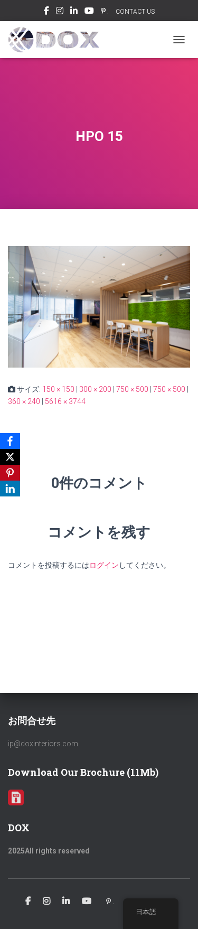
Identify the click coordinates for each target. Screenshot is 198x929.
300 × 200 (95, 389)
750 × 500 (132, 389)
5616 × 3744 (65, 401)
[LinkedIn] (10, 488)
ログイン (104, 565)
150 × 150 (58, 389)
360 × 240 (24, 401)
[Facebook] (10, 441)
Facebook (46, 12)
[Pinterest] (10, 473)
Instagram (59, 12)
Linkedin (74, 12)
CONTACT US (135, 11)
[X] (10, 457)
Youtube (89, 12)
